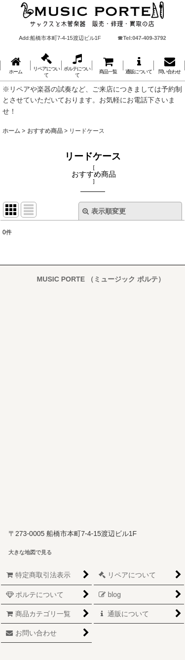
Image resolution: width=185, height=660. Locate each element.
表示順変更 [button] (104, 211)
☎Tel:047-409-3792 (141, 38)
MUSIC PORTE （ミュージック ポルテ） (101, 279)
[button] (46, 66)
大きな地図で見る (30, 552)
